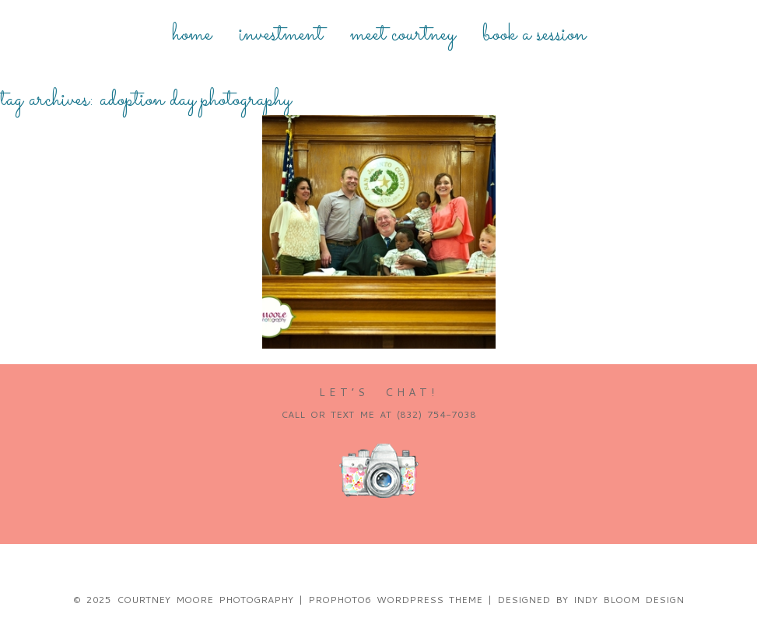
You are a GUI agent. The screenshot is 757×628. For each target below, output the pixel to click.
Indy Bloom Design (628, 599)
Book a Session (534, 35)
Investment (281, 35)
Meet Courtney (402, 35)
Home (192, 35)
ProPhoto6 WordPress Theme (395, 599)
